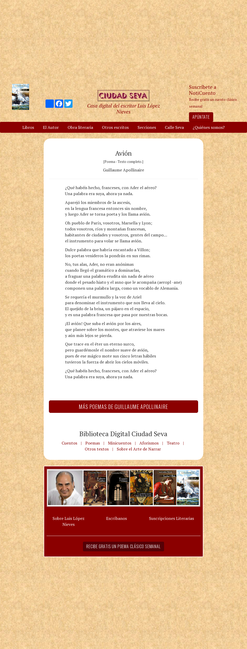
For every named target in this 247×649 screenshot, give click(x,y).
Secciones (147, 127)
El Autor (51, 127)
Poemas (92, 443)
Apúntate (201, 117)
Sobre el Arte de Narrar (139, 449)
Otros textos (97, 449)
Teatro (173, 443)
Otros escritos (115, 127)
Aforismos (149, 443)
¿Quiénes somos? (209, 127)
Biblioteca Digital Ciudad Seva (123, 433)
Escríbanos (116, 518)
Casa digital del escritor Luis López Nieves (123, 108)
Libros (28, 127)
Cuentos (69, 443)
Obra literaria (80, 127)
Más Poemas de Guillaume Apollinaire (123, 406)
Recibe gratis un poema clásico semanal (123, 546)
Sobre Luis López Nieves (68, 521)
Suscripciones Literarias (171, 518)
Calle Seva (174, 127)
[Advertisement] (123, 41)
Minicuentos (119, 443)
